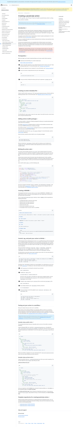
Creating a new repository (44, 66)
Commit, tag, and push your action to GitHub (31, 238)
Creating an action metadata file (28, 90)
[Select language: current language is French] (71, 5)
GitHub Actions (5, 10)
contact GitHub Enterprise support (61, 9)
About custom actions (33, 253)
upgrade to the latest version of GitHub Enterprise (38, 9)
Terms (26, 423)
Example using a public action (26, 322)
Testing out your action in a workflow (29, 305)
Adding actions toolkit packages (28, 119)
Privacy (29, 423)
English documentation (61, 1)
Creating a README (24, 190)
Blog (43, 423)
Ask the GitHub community (23, 415)
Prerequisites (22, 56)
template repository (27, 404)
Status (32, 423)
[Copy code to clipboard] (52, 73)
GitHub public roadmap (41, 23)
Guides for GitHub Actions (6, 53)
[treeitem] (8, 13)
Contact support (21, 416)
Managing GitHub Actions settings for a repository (37, 313)
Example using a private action (26, 357)
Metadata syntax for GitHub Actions (44, 94)
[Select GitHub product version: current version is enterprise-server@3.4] (14, 5)
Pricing (35, 423)
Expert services (39, 423)
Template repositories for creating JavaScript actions (34, 397)
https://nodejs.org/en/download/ (26, 62)
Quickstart (3, 13)
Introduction (22, 28)
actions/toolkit (28, 37)
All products (3, 8)
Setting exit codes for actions (32, 187)
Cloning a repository (49, 68)
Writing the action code (25, 149)
